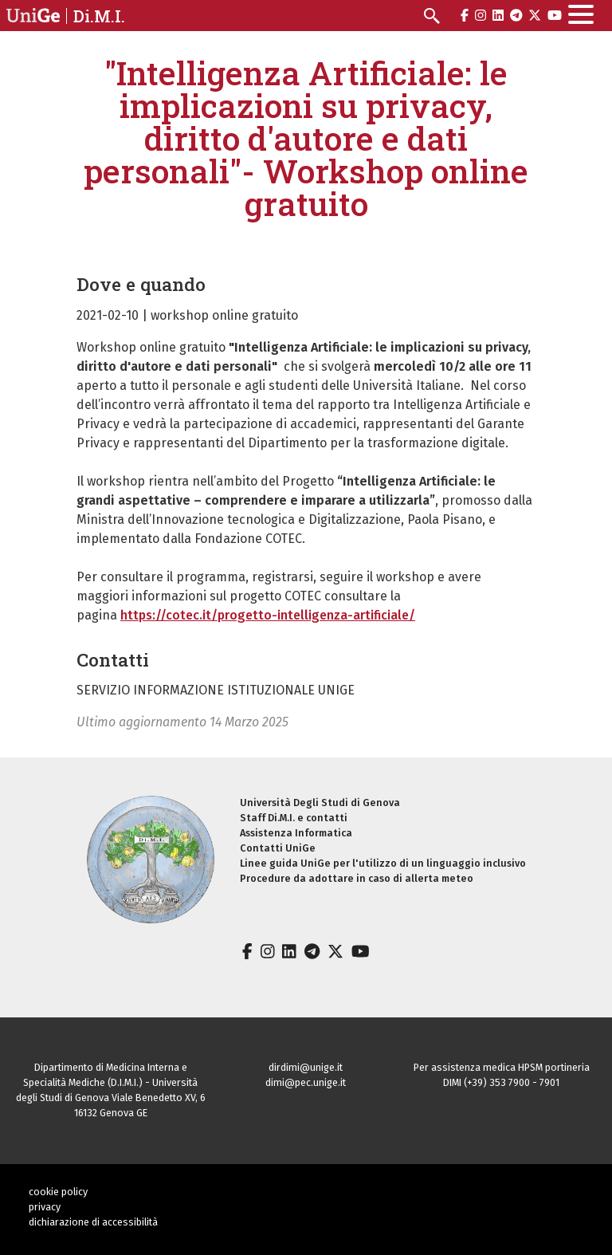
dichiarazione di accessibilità (93, 1222)
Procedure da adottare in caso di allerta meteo (356, 878)
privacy (45, 1207)
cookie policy (58, 1192)
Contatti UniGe (278, 848)
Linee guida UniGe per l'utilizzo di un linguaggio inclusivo (383, 863)
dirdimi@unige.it (306, 1067)
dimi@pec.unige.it (305, 1082)
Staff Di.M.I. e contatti (293, 818)
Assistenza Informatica (296, 833)
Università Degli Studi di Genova (320, 802)
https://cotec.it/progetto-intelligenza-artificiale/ (267, 615)
